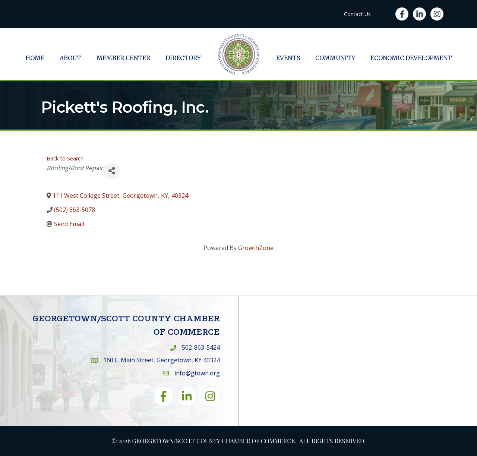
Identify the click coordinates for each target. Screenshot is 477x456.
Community (335, 58)
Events (288, 58)
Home (34, 58)
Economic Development (411, 58)
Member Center (123, 58)
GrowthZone (256, 248)
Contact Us (357, 14)
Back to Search (65, 158)
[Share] (111, 171)
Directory (183, 58)
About (70, 58)
